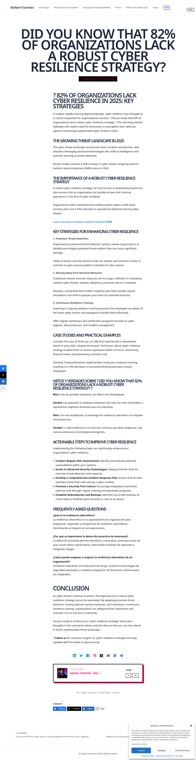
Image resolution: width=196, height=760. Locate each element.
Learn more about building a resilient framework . (85, 221)
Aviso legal (178, 756)
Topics (150, 7)
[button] (191, 725)
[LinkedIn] (88, 709)
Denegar (162, 750)
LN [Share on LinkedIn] (135, 675)
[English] (160, 6)
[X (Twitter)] (74, 709)
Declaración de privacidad (165, 756)
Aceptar (141, 750)
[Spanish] (161, 9)
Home (115, 7)
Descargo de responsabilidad (94, 7)
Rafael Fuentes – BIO (84, 673)
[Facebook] (59, 709)
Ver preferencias (182, 750)
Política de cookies (147, 756)
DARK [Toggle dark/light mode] (190, 9)
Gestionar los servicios (139, 744)
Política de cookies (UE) (132, 7)
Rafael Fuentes (22, 7)
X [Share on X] (128, 675)
